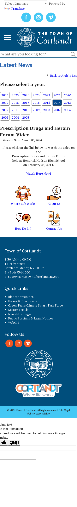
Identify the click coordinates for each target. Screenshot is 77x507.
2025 (15, 95)
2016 (36, 102)
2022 (46, 95)
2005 (4, 117)
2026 (4, 95)
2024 (25, 95)
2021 (57, 95)
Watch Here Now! (38, 173)
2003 (25, 117)
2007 (57, 110)
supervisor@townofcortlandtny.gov (33, 276)
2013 (67, 102)
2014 (57, 102)
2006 (67, 110)
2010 (25, 110)
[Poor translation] (14, 443)
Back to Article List (62, 75)
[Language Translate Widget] (25, 3)
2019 (4, 102)
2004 (15, 117)
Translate (14, 8)
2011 (15, 110)
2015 (46, 102)
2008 (46, 110)
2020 (67, 95)
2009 (36, 110)
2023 (36, 95)
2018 (15, 102)
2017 (25, 102)
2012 (4, 110)
